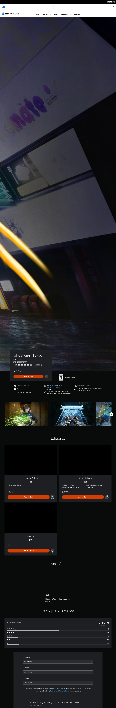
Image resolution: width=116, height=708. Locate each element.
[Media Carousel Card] (26, 412)
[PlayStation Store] (11, 11)
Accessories (33, 6)
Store (47, 6)
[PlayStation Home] (4, 6)
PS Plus (25, 6)
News (41, 6)
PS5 (14, 6)
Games (8, 6)
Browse (77, 12)
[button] (53, 385)
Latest (38, 12)
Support (53, 6)
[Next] (111, 412)
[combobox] (58, 660)
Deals (56, 12)
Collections (47, 12)
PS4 (19, 6)
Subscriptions (66, 12)
